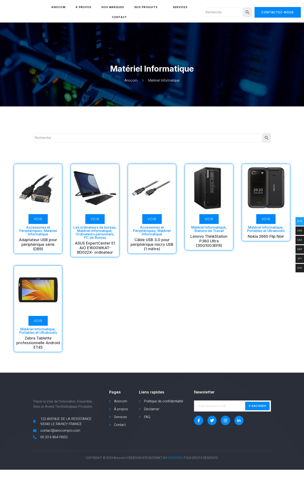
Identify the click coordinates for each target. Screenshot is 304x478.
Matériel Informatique (42, 232)
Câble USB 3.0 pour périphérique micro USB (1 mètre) (152, 244)
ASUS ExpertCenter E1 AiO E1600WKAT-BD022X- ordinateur (95, 248)
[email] (232, 406)
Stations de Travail (209, 231)
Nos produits (148, 7)
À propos (83, 7)
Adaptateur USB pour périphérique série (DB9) (38, 244)
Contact (119, 17)
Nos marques (112, 7)
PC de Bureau (95, 237)
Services (180, 7)
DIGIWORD (175, 466)
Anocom (58, 7)
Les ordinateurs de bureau (94, 227)
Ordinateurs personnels (94, 234)
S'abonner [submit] (257, 405)
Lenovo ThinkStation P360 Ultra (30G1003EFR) (208, 241)
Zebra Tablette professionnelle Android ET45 (38, 342)
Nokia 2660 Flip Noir (266, 236)
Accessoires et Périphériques (34, 229)
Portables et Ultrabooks (266, 231)
